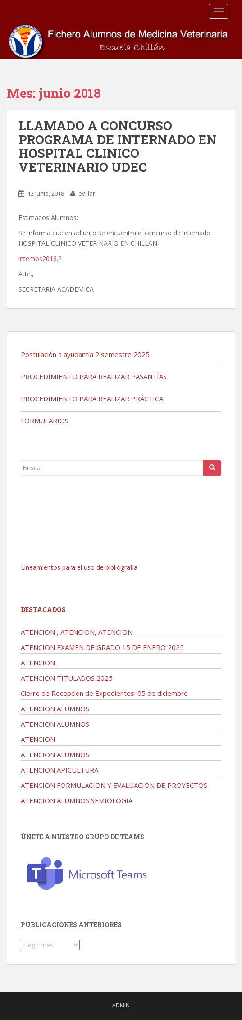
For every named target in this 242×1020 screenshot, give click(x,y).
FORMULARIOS (44, 420)
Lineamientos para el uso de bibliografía (79, 567)
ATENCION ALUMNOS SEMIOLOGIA (76, 800)
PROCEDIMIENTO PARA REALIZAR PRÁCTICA (92, 398)
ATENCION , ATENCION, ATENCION (76, 631)
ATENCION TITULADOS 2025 (67, 677)
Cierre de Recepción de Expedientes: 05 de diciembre (104, 693)
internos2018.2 (40, 258)
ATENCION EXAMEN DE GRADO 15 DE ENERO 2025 (102, 647)
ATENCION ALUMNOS (55, 708)
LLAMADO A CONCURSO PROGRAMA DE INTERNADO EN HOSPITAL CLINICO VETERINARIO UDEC (117, 146)
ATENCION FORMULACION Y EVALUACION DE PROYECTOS (114, 785)
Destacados (43, 609)
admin (121, 1005)
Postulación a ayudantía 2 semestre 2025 (85, 354)
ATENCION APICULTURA (59, 769)
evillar (86, 193)
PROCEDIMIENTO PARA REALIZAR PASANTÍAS (94, 376)
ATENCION (38, 662)
